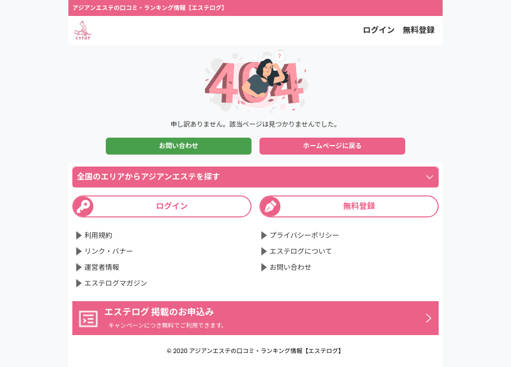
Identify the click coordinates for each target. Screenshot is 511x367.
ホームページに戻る (332, 146)
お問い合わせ (178, 146)
